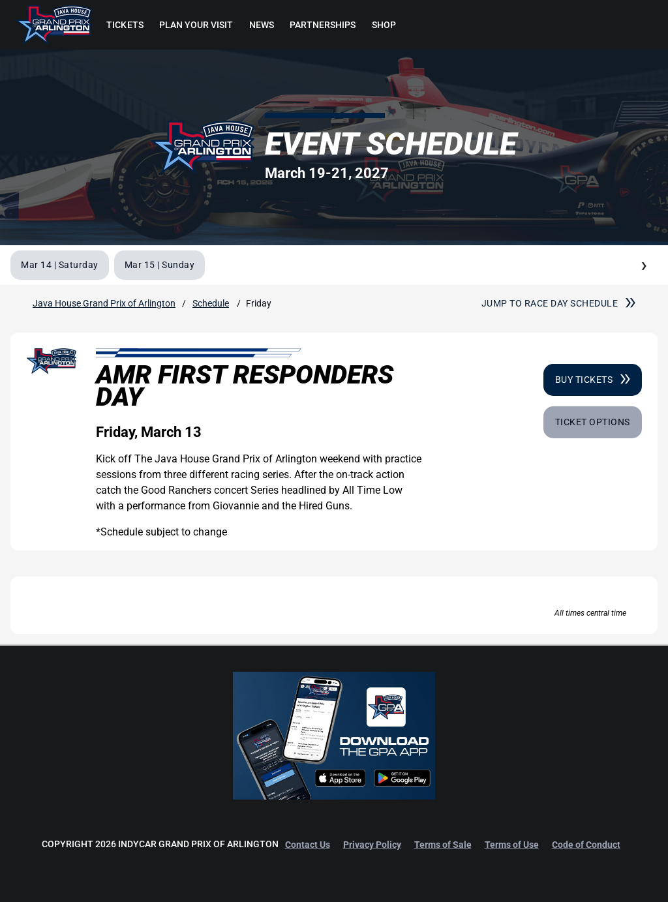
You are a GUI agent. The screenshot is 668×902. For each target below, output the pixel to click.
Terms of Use (512, 844)
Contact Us (307, 844)
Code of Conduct (586, 844)
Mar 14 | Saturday (60, 265)
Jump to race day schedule (558, 303)
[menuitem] (125, 25)
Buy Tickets (592, 379)
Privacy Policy (372, 844)
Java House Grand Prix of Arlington (104, 303)
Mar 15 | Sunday (160, 265)
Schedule (210, 303)
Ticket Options (592, 422)
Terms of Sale (443, 844)
